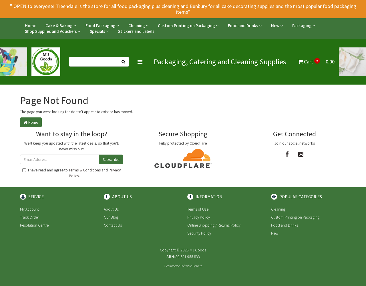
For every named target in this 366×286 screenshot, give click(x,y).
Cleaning (138, 25)
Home (30, 25)
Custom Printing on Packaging (188, 25)
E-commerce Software (178, 266)
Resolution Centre (34, 225)
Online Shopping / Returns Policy (213, 225)
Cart (316, 61)
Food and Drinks (245, 25)
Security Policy (199, 233)
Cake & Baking (60, 25)
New (277, 25)
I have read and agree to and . (71, 172)
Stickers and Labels (136, 31)
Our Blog (111, 217)
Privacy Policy (198, 217)
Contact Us (113, 225)
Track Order (29, 217)
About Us (111, 209)
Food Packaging (102, 25)
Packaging (303, 25)
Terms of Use (197, 209)
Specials (99, 31)
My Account (29, 209)
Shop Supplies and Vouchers (53, 31)
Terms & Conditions (85, 170)
